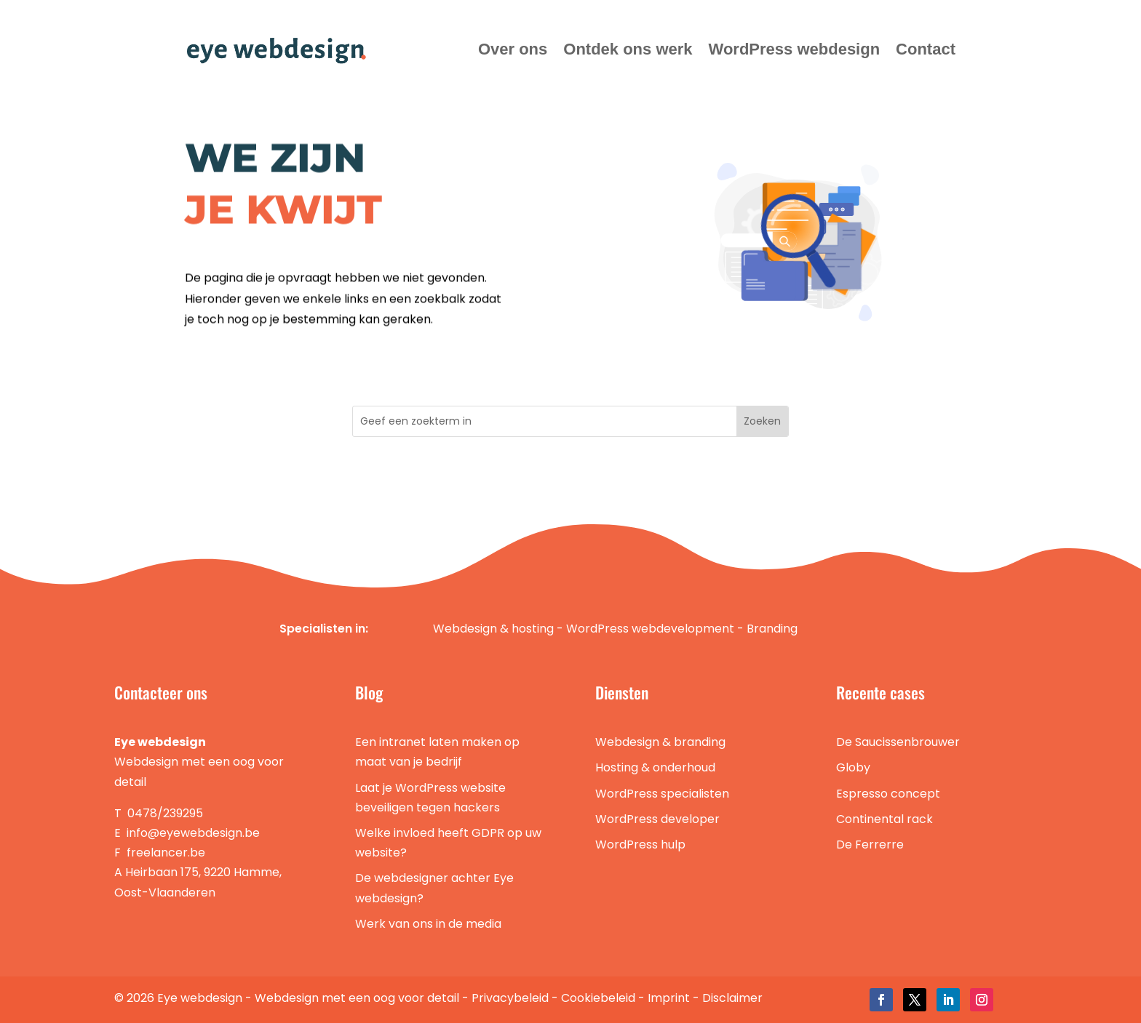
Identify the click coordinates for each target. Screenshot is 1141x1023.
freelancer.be (166, 852)
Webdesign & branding (660, 742)
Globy (853, 767)
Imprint (669, 998)
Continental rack (884, 819)
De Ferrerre (870, 844)
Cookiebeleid (598, 998)
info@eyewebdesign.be (193, 833)
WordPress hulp (640, 844)
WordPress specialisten (662, 793)
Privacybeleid (510, 998)
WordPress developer (657, 819)
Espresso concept (888, 793)
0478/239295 (165, 813)
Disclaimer (732, 998)
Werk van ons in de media (428, 923)
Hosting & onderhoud (655, 767)
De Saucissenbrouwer (898, 742)
